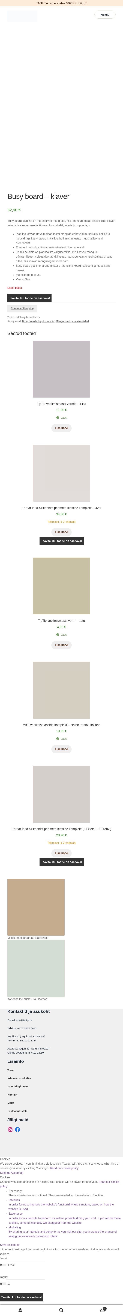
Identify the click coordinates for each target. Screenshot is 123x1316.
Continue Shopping (22, 316)
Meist (10, 1111)
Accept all (17, 1181)
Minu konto (20, 1310)
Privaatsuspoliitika (19, 1086)
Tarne (10, 1078)
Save (3, 1253)
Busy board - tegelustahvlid (38, 329)
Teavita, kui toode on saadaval (29, 306)
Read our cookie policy (64, 1176)
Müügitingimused (18, 1095)
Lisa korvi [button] (61, 436)
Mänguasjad (63, 329)
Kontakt (12, 1103)
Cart (94, 1308)
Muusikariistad (80, 329)
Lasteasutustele (17, 1119)
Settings (5, 1181)
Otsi (61, 1310)
